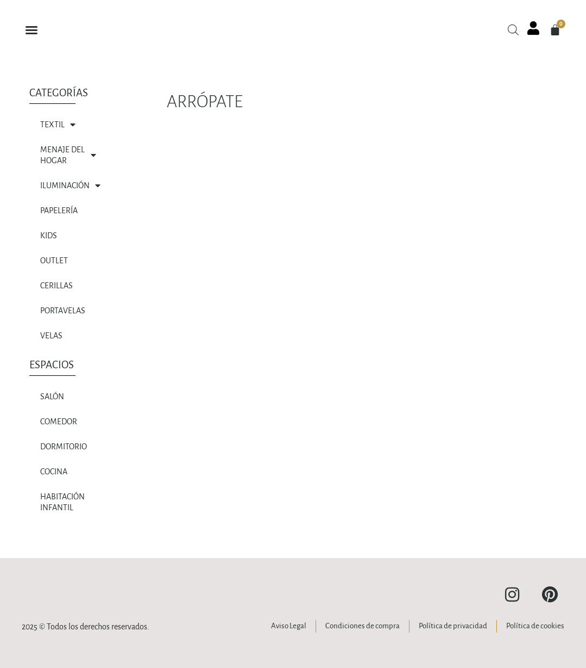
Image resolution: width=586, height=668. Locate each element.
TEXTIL (57, 124)
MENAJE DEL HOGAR (68, 155)
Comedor (58, 421)
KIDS (48, 235)
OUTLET (54, 260)
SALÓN (52, 396)
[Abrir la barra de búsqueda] (513, 29)
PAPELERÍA (59, 210)
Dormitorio (63, 446)
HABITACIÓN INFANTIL (62, 502)
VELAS (51, 335)
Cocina (53, 471)
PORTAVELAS (62, 310)
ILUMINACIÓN (70, 185)
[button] (31, 30)
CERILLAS (56, 285)
